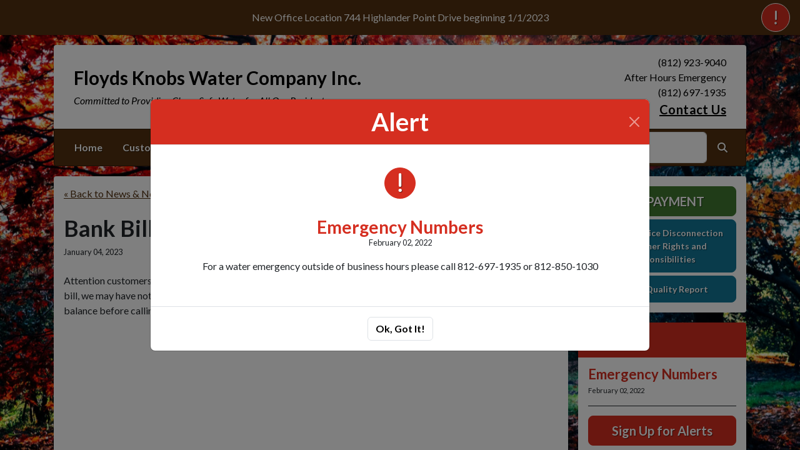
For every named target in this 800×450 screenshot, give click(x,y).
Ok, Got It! (400, 328)
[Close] (634, 122)
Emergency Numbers (400, 227)
